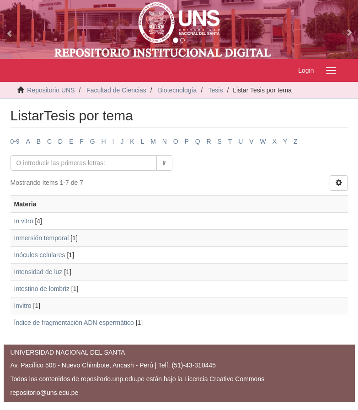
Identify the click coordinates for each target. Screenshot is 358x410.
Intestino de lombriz (41, 288)
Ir (164, 163)
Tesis (215, 90)
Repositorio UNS (51, 90)
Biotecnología (177, 90)
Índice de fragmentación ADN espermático (74, 322)
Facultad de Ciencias (116, 90)
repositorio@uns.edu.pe (45, 392)
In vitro (23, 221)
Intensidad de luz (38, 271)
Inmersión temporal (41, 238)
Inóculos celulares (39, 255)
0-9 (15, 141)
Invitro (23, 305)
